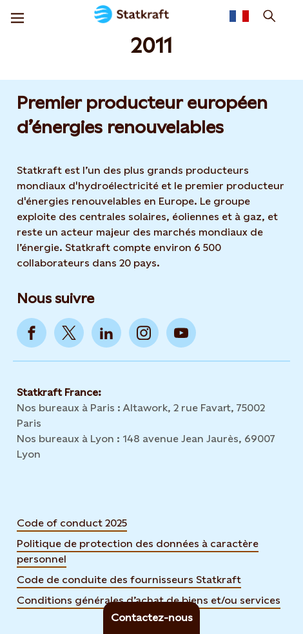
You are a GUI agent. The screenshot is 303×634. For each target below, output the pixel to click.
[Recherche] (269, 16)
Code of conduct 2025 (72, 523)
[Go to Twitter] (69, 333)
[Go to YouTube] (181, 333)
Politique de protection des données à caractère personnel (138, 551)
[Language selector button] (239, 16)
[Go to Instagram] (144, 333)
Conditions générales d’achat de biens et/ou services (148, 600)
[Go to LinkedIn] (106, 333)
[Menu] (17, 16)
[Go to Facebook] (31, 333)
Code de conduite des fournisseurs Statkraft (129, 579)
